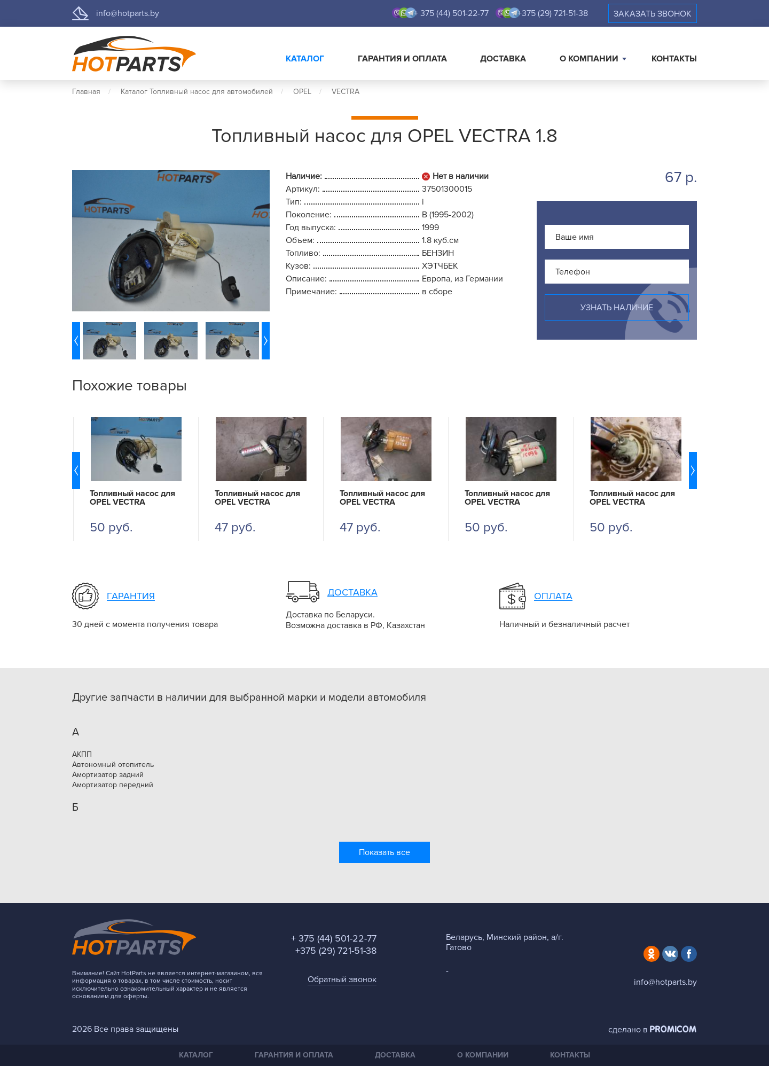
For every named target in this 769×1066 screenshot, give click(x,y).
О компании (589, 58)
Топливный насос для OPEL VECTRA (132, 497)
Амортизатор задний (108, 775)
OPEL (302, 91)
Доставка (503, 58)
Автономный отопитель (113, 765)
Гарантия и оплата (402, 58)
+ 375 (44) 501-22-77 (451, 13)
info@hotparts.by (127, 13)
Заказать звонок (653, 14)
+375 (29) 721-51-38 (552, 13)
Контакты (674, 58)
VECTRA (345, 91)
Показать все (384, 852)
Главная (86, 91)
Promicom (673, 1029)
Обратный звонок (342, 979)
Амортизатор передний (112, 785)
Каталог (305, 58)
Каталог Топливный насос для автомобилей (197, 91)
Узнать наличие (616, 307)
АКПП (82, 754)
